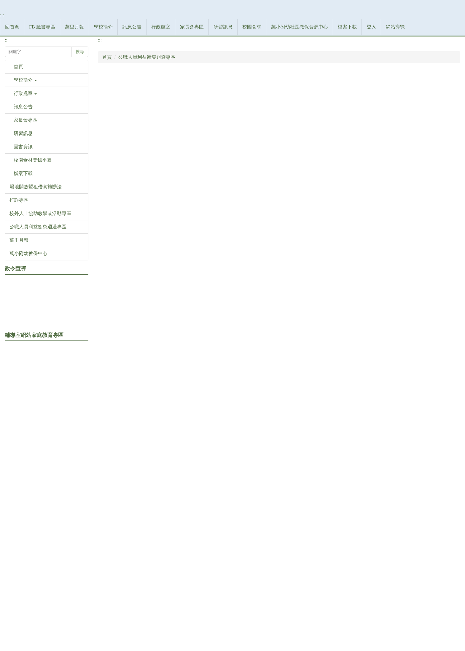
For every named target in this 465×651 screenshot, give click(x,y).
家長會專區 (240, 144)
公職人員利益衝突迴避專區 (146, 172)
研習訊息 (271, 144)
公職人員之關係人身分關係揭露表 (145, 211)
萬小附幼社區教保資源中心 (347, 144)
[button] (46, 207)
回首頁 (60, 144)
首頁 (107, 172)
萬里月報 (122, 144)
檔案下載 (395, 144)
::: (2, 137)
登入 (419, 144)
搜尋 (80, 167)
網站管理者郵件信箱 (270, 620)
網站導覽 (443, 144)
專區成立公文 (124, 313)
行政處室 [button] (208, 144)
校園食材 (299, 144)
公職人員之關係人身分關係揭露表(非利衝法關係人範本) (168, 287)
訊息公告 (180, 144)
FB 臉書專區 (90, 144)
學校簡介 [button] (151, 144)
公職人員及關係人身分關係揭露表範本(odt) (155, 236)
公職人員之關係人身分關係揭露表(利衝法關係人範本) (166, 262)
